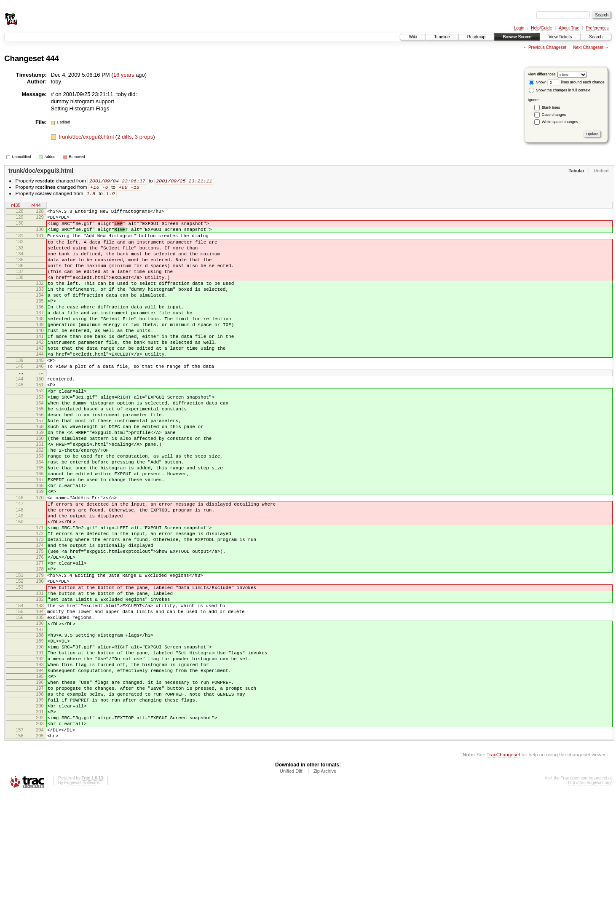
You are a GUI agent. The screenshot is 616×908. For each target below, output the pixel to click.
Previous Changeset (547, 47)
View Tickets (560, 37)
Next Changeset (588, 47)
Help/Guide (541, 28)
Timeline (442, 37)
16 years (123, 75)
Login (519, 28)
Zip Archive (324, 884)
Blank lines (551, 107)
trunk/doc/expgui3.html (87, 137)
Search (596, 37)
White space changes (560, 122)
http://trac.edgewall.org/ (590, 896)
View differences (542, 74)
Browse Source (517, 37)
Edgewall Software (81, 896)
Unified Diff (291, 884)
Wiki (413, 37)
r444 (35, 206)
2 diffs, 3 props (135, 137)
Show (537, 82)
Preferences (597, 28)
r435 (15, 206)
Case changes (554, 114)
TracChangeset (503, 868)
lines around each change (576, 82)
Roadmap (476, 37)
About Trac (569, 28)
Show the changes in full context (560, 90)
